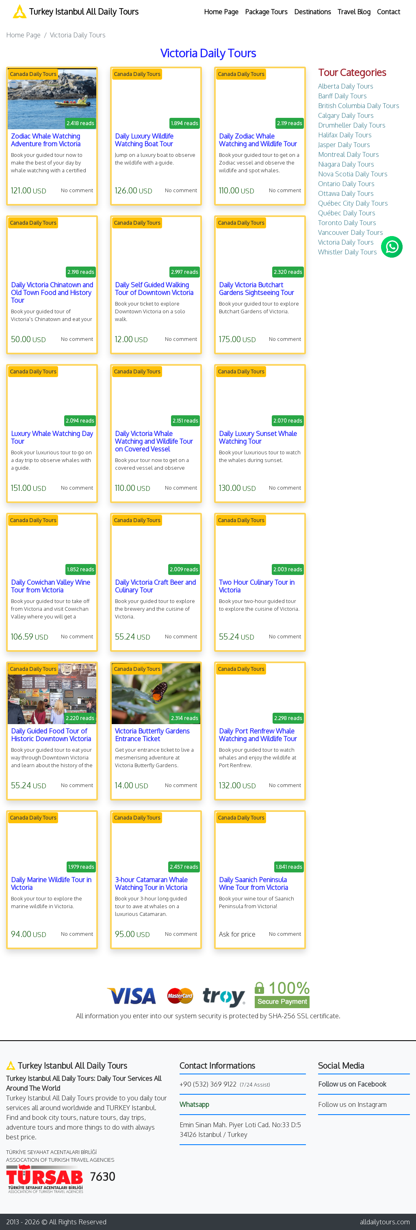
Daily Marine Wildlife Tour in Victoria (51, 884)
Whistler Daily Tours (347, 252)
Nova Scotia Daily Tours (353, 174)
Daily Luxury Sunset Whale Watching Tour (258, 437)
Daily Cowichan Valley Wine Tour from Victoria (50, 586)
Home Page (221, 12)
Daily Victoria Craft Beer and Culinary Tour (155, 586)
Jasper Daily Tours (344, 145)
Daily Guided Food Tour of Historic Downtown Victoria (51, 735)
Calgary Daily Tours (346, 115)
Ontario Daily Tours (346, 184)
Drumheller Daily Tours (352, 125)
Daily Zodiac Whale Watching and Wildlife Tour (258, 140)
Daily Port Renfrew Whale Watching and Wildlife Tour (258, 735)
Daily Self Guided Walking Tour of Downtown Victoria (154, 289)
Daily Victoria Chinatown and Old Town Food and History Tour (52, 292)
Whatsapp (194, 1104)
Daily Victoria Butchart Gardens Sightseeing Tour (256, 289)
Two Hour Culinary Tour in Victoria (257, 586)
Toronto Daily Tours (347, 223)
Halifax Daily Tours (345, 135)
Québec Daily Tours (346, 213)
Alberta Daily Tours (345, 86)
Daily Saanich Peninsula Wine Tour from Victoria (253, 884)
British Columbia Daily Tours (358, 106)
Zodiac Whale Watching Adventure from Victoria (45, 140)
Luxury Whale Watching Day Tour (52, 437)
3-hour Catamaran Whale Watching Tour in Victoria (151, 884)
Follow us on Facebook (352, 1084)
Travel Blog (354, 12)
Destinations (312, 12)
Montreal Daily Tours (348, 154)
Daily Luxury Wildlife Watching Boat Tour (144, 140)
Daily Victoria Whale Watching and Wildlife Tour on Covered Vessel (154, 441)
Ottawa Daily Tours (346, 193)
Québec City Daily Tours (353, 203)
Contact (388, 12)
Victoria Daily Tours (346, 242)
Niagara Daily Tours (346, 164)
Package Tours (266, 12)
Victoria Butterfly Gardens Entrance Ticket (152, 735)
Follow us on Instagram (352, 1104)
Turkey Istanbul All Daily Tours (76, 11)
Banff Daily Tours (342, 96)
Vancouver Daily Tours (350, 232)
